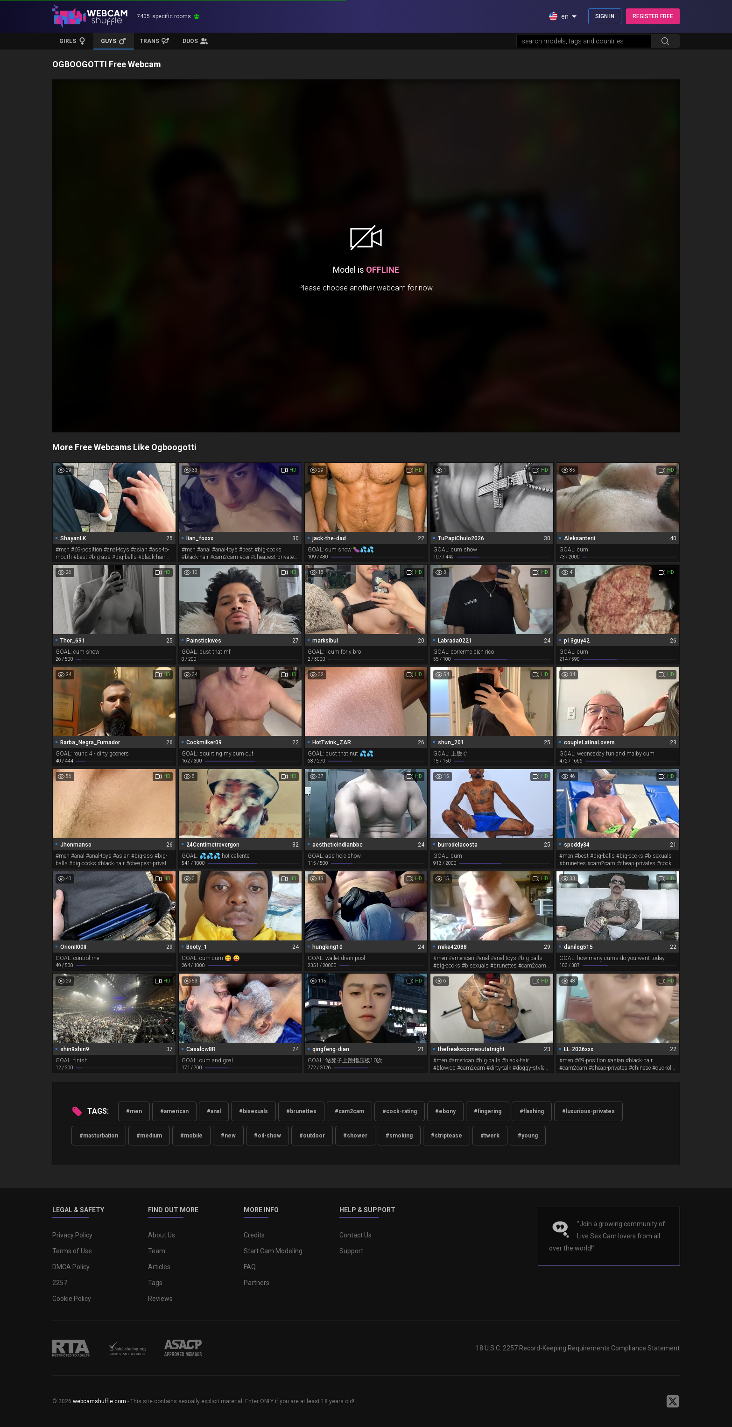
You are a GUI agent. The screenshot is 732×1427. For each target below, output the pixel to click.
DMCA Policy (71, 1267)
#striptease (446, 1135)
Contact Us (355, 1235)
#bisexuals (253, 1111)
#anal (214, 1111)
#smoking (399, 1135)
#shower (355, 1135)
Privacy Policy (72, 1235)
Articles (159, 1267)
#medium (149, 1135)
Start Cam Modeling (273, 1251)
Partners (256, 1282)
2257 (59, 1282)
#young (528, 1135)
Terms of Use (72, 1251)
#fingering (487, 1111)
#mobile (191, 1135)
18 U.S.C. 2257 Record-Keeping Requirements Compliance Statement (578, 1348)
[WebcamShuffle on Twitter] (673, 1401)
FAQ (250, 1267)
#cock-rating (399, 1111)
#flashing (532, 1111)
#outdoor (312, 1135)
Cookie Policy (71, 1298)
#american (174, 1111)
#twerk (490, 1135)
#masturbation (98, 1135)
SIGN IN (604, 16)
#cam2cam (349, 1111)
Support (351, 1251)
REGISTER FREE (653, 16)
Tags (155, 1282)
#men (134, 1111)
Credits (254, 1235)
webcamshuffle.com (99, 1401)
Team (156, 1251)
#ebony (445, 1111)
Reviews (160, 1298)
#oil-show (267, 1135)
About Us (161, 1235)
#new (228, 1135)
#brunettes (301, 1111)
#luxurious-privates (588, 1111)
